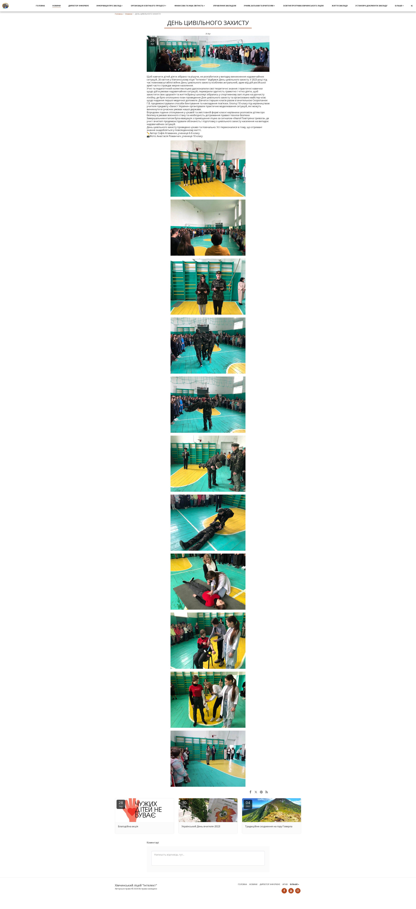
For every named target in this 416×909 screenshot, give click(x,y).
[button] (109, 6)
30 (184, 804)
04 (248, 804)
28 (121, 804)
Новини (128, 14)
